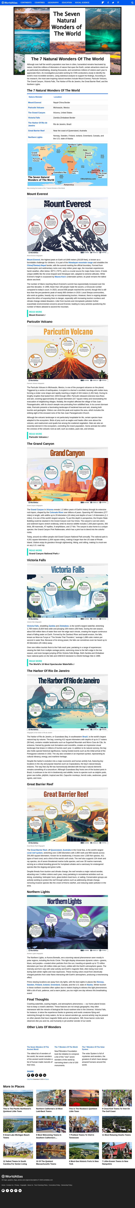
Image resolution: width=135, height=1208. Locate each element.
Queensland (56, 850)
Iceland (46, 985)
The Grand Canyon (36, 113)
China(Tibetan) (33, 265)
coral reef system (35, 853)
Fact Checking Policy (41, 1185)
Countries (40, 2)
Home (3, 1185)
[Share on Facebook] (32, 1075)
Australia (67, 850)
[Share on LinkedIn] (44, 1075)
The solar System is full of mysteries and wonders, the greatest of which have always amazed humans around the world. (94, 1059)
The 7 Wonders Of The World (66, 1047)
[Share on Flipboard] (28, 1075)
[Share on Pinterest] (40, 1075)
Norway (100, 982)
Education (67, 2)
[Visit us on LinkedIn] (20, 1190)
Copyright (23, 1185)
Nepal (43, 265)
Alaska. (90, 985)
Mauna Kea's (60, 277)
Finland (38, 985)
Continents (26, 2)
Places (47, 1079)
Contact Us (10, 1185)
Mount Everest (34, 102)
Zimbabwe (64, 626)
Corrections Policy (54, 1185)
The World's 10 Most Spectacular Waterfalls (51, 664)
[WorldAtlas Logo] (10, 2)
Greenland (55, 985)
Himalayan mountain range (80, 262)
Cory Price (30, 1079)
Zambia (52, 626)
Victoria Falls (34, 118)
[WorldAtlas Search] (132, 2)
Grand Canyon (37, 510)
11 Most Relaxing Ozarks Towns (116, 1135)
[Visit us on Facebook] (7, 1190)
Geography (53, 2)
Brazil (85, 737)
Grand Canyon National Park (43, 553)
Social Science (82, 2)
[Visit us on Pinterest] (15, 1190)
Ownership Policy (66, 1185)
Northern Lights (35, 137)
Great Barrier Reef (36, 131)
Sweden (30, 985)
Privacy (17, 1185)
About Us (30, 1185)
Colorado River (56, 512)
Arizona (49, 510)
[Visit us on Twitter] (11, 1190)
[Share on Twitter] (36, 1075)
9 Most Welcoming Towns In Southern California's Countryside (48, 1137)
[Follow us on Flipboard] (3, 1190)
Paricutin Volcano (36, 108)
